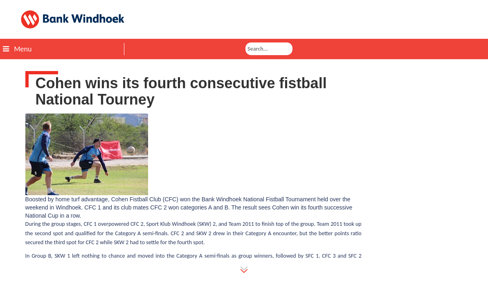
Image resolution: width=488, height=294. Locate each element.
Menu (17, 49)
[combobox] (268, 48)
